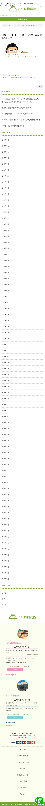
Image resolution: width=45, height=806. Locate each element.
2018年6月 (5, 507)
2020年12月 (6, 344)
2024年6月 (5, 194)
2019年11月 (6, 410)
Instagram (11, 675)
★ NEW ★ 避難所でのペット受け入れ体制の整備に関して (21, 120)
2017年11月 (6, 543)
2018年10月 (6, 482)
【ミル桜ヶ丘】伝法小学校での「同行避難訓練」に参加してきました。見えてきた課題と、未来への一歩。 (22, 100)
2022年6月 (5, 266)
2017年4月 (5, 579)
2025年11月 (6, 152)
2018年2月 (5, 525)
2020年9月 (5, 362)
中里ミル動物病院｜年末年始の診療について (16, 108)
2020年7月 (5, 374)
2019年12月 (6, 404)
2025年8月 (5, 158)
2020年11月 (6, 350)
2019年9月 (5, 422)
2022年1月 (5, 290)
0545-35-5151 (23, 647)
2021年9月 (5, 308)
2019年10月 (6, 416)
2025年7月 (5, 164)
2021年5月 (5, 326)
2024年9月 (5, 182)
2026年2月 (5, 140)
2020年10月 (6, 356)
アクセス (22, 794)
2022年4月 (5, 272)
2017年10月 (6, 549)
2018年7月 (5, 501)
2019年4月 (5, 446)
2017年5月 (5, 573)
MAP (15, 669)
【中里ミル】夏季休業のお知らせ (13, 126)
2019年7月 (5, 434)
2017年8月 (5, 561)
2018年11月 (6, 477)
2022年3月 (5, 278)
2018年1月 (5, 531)
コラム (4, 593)
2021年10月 (6, 302)
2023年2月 (5, 242)
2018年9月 (5, 489)
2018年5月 (5, 513)
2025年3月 (5, 170)
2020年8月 (5, 368)
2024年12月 (6, 176)
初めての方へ (22, 749)
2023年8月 (5, 224)
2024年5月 (5, 200)
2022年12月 (6, 254)
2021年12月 (6, 296)
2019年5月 (5, 440)
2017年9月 (5, 555)
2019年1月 (5, 465)
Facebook (10, 722)
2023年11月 (6, 218)
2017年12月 (6, 537)
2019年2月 (5, 458)
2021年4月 (5, 332)
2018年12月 (6, 470)
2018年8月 (5, 495)
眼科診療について (22, 775)
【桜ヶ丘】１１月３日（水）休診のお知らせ (19, 57)
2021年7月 (5, 320)
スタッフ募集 (22, 787)
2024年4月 (5, 206)
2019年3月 (5, 453)
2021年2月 (5, 338)
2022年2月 (5, 284)
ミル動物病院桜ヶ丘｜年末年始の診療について (17, 114)
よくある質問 (22, 781)
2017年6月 (5, 567)
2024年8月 (5, 188)
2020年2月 (5, 392)
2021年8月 (5, 314)
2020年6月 (5, 380)
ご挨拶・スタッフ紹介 (22, 762)
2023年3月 (5, 236)
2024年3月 (5, 212)
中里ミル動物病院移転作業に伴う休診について (20, 77)
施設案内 (22, 768)
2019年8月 (5, 428)
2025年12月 (6, 146)
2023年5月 (5, 230)
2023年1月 (5, 248)
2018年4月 (5, 519)
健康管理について (22, 756)
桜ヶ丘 (19, 54)
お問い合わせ (22, 19)
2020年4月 (5, 386)
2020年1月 (5, 398)
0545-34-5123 (23, 700)
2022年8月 (5, 260)
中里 (18, 75)
